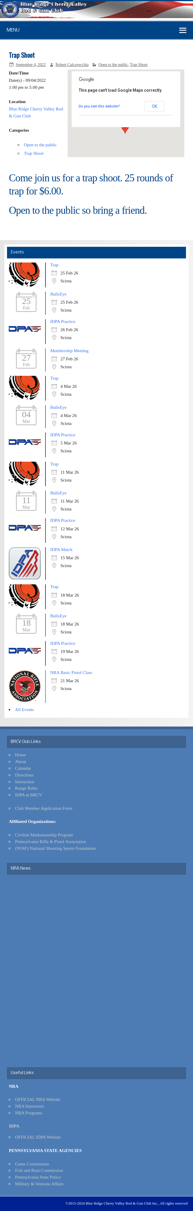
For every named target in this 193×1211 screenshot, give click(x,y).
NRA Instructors (29, 1106)
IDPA (14, 1125)
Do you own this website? (99, 106)
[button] (125, 128)
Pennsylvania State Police (38, 1176)
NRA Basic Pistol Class (71, 672)
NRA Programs (28, 1112)
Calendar (23, 768)
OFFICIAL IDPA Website (38, 1136)
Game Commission (32, 1163)
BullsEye (58, 293)
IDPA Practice (62, 321)
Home (20, 754)
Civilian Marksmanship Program (44, 834)
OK (154, 106)
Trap (54, 264)
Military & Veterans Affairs (39, 1183)
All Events (24, 709)
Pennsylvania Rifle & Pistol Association (50, 841)
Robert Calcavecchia (72, 64)
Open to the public (113, 64)
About (20, 761)
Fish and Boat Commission (39, 1170)
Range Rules (26, 788)
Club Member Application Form (43, 808)
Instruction (24, 781)
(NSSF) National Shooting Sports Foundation (55, 848)
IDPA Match (61, 549)
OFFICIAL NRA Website (37, 1099)
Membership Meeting (69, 350)
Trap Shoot (139, 64)
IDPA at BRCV (28, 794)
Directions (24, 774)
